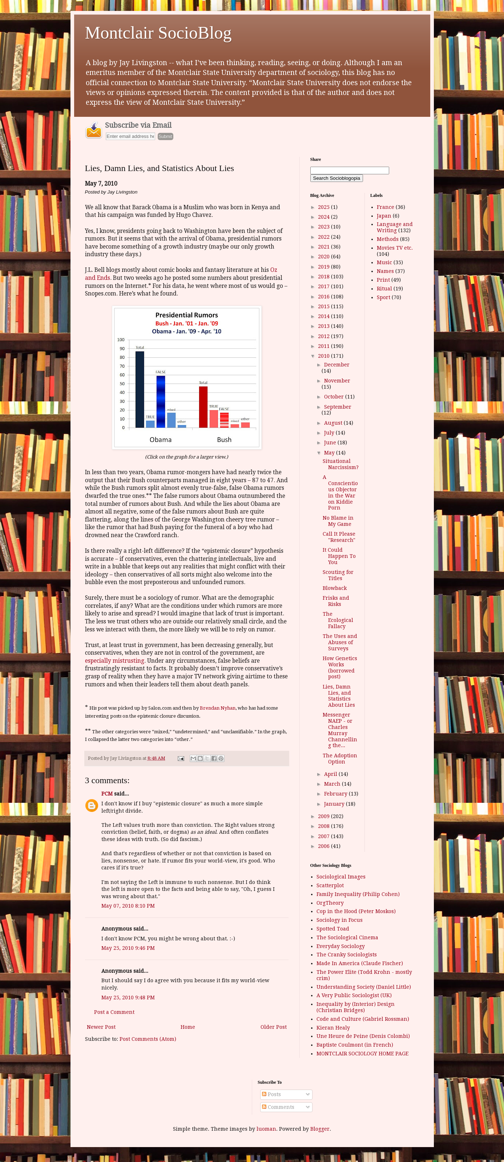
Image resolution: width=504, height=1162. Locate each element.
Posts (271, 1094)
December (337, 365)
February (336, 794)
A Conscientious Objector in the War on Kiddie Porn (340, 492)
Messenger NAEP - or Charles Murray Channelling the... (340, 730)
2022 (324, 237)
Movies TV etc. (395, 248)
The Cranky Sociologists (346, 954)
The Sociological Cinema (347, 937)
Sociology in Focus (339, 920)
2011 (324, 346)
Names (385, 271)
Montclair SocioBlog (158, 32)
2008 (324, 826)
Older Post (274, 1027)
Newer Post (101, 1027)
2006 (324, 846)
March (333, 784)
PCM (107, 794)
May (330, 453)
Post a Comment (114, 1012)
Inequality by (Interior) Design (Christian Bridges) (355, 1007)
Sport (383, 297)
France (385, 207)
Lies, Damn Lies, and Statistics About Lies (339, 696)
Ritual (384, 289)
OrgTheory (330, 903)
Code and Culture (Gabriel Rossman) (362, 1019)
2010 (324, 356)
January (335, 804)
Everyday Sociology (340, 946)
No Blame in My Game (338, 521)
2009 (324, 816)
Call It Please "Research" (339, 537)
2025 (324, 207)
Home (188, 1027)
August (334, 423)
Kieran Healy (333, 1028)
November (337, 381)
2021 (324, 247)
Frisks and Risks (336, 601)
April (331, 774)
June (331, 442)
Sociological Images (341, 877)
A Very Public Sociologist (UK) (354, 995)
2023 (324, 227)
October (334, 397)
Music (384, 262)
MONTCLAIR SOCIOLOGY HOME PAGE (362, 1053)
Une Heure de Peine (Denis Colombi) (363, 1036)
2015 (324, 306)
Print (383, 280)
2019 (324, 267)
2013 (324, 326)
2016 (324, 297)
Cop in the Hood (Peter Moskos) (356, 911)
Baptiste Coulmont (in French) (354, 1045)
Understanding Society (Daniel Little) (363, 987)
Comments (278, 1107)
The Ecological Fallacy (338, 620)
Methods (388, 239)
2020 (324, 256)
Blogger (320, 1129)
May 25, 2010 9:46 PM (128, 948)
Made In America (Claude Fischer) (359, 963)
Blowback (335, 588)
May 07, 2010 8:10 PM (128, 906)
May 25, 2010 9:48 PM (128, 997)
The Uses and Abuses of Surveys (340, 642)
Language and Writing (395, 227)
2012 (324, 336)
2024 (324, 217)
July (330, 433)
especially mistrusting (114, 661)
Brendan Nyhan (217, 708)
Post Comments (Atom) (148, 1039)
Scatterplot (330, 885)
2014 (324, 316)
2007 (324, 836)
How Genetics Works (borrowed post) (340, 667)
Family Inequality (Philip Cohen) (358, 894)
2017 (324, 286)
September (337, 407)
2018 (324, 276)
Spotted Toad (332, 929)
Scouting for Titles (338, 575)
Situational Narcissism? (341, 464)
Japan (384, 216)
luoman (266, 1129)
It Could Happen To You (339, 556)
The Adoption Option (340, 759)
